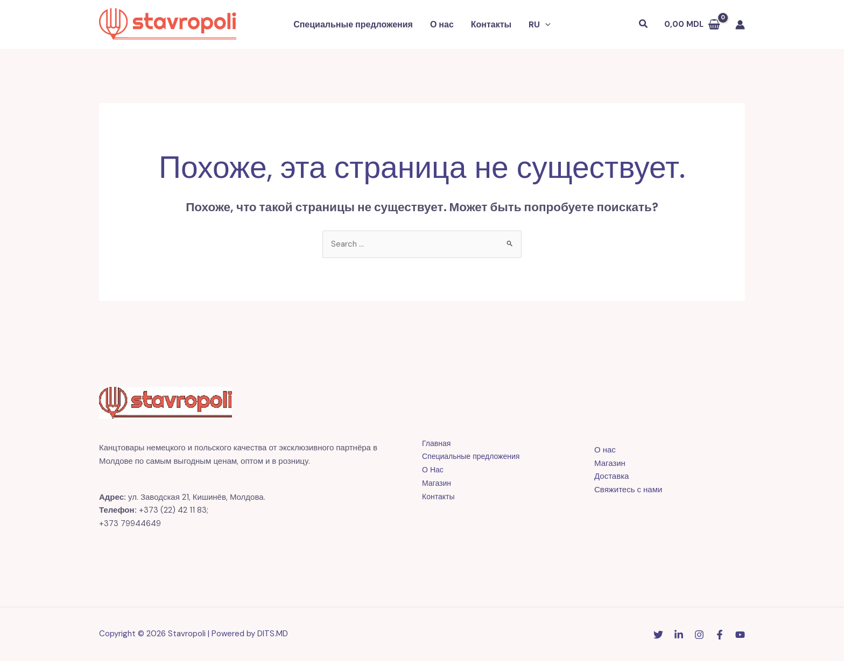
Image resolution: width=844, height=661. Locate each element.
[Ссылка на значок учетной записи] (740, 25)
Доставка (611, 476)
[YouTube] (740, 635)
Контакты (491, 24)
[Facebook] (720, 635)
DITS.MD (272, 633)
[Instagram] (699, 635)
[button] (539, 25)
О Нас (433, 469)
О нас (442, 24)
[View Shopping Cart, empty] (692, 24)
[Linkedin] (679, 635)
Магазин (437, 483)
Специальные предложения (353, 24)
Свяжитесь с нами (628, 489)
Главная (437, 443)
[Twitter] (658, 635)
